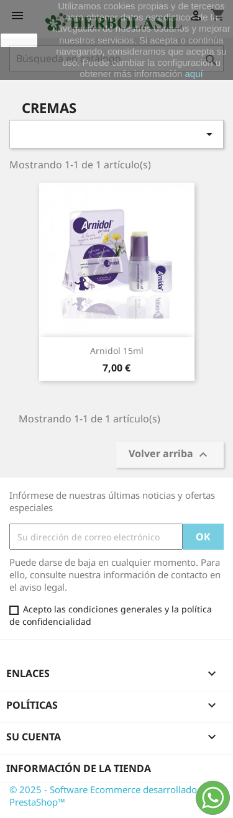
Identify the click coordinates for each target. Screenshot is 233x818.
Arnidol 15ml (117, 351)
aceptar (19, 40)
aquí (194, 73)
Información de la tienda (78, 768)
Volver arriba (170, 455)
